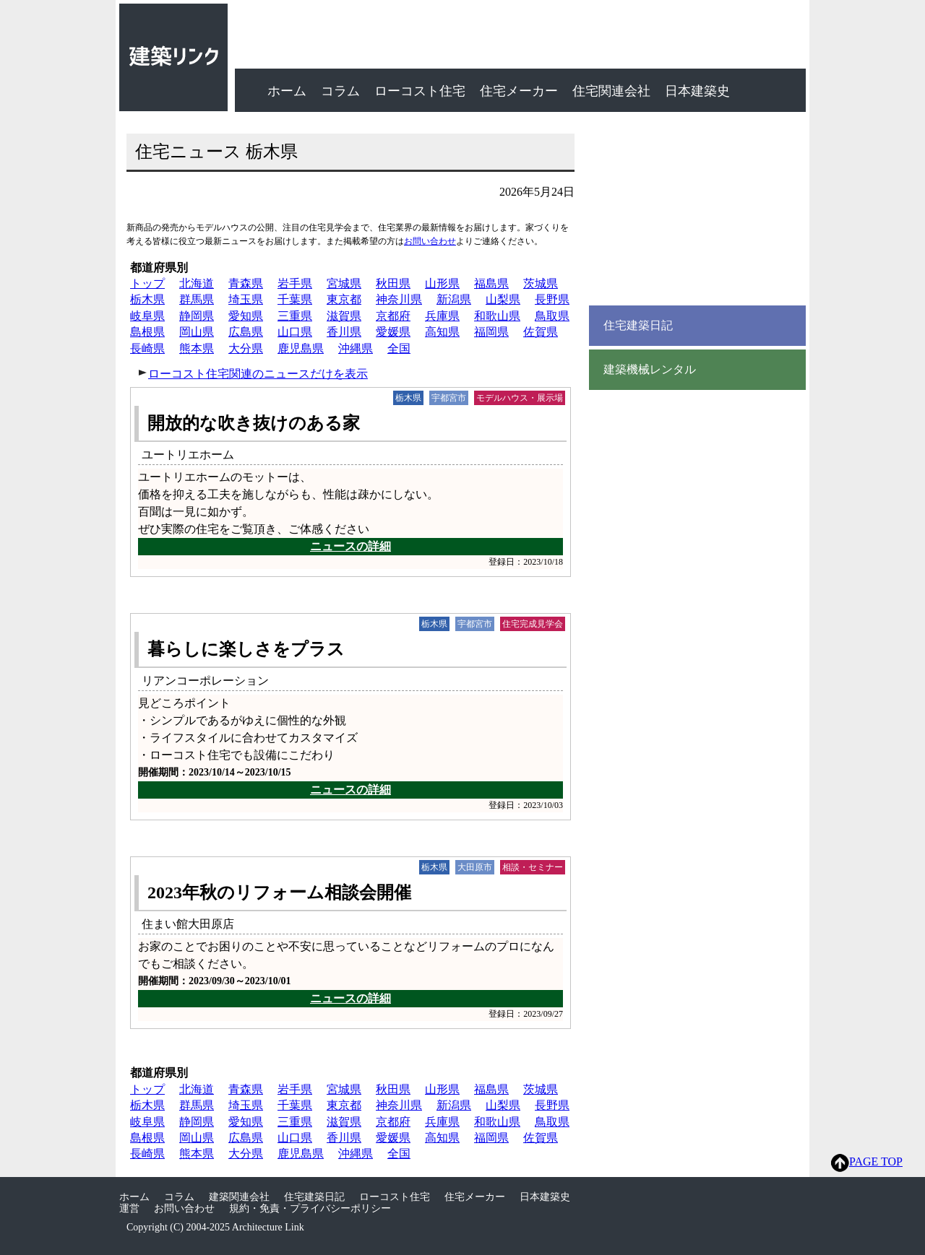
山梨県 (503, 299)
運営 (129, 1208)
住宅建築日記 (638, 325)
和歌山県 (497, 316)
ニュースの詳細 (350, 546)
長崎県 (147, 348)
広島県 (245, 332)
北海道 (196, 283)
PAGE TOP (867, 1163)
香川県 (344, 332)
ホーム (286, 91)
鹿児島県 (301, 348)
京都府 (393, 316)
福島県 (491, 283)
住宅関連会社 (611, 91)
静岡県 (196, 316)
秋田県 (393, 283)
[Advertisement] (697, 209)
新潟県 (453, 299)
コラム (340, 91)
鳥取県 (552, 316)
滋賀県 (344, 316)
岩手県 (295, 283)
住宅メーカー (519, 91)
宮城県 (344, 283)
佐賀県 (540, 332)
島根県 (147, 332)
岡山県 (196, 332)
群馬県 (196, 299)
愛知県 (245, 316)
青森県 (245, 283)
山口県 (295, 332)
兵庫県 (442, 316)
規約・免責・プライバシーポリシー (310, 1208)
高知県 (442, 332)
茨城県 (540, 283)
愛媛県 (393, 332)
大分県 (245, 348)
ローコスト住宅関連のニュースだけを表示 (258, 374)
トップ (147, 283)
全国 (398, 348)
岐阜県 (147, 316)
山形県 (442, 283)
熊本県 (196, 348)
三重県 (295, 316)
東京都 (344, 299)
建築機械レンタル (649, 369)
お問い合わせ (430, 241)
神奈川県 (399, 299)
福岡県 (491, 332)
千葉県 (295, 299)
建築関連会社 (239, 1196)
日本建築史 (697, 91)
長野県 (552, 299)
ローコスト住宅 (419, 91)
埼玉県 (245, 299)
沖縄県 (355, 348)
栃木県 (147, 299)
